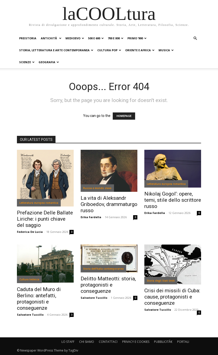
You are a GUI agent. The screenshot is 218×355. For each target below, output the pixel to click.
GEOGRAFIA (49, 62)
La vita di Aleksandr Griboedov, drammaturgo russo (109, 204)
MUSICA (166, 50)
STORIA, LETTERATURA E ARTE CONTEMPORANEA (56, 50)
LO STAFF (67, 342)
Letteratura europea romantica (38, 202)
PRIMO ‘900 (137, 38)
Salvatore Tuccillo (30, 314)
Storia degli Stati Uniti (161, 280)
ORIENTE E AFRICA (140, 50)
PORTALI (183, 342)
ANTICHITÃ (51, 38)
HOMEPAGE (123, 116)
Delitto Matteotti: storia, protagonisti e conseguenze (108, 285)
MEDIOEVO (74, 38)
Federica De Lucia (30, 232)
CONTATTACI (108, 342)
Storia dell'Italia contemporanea (103, 268)
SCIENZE (27, 62)
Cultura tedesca (29, 279)
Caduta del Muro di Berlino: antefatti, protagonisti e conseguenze (39, 298)
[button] (195, 38)
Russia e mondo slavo (97, 188)
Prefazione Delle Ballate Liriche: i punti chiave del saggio (45, 219)
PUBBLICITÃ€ (163, 342)
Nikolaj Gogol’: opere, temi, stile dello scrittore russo (172, 200)
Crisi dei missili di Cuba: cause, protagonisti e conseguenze (172, 297)
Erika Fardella (91, 217)
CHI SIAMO (86, 342)
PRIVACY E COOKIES (135, 342)
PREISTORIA (27, 38)
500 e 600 (96, 38)
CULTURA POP (109, 50)
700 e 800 (115, 38)
